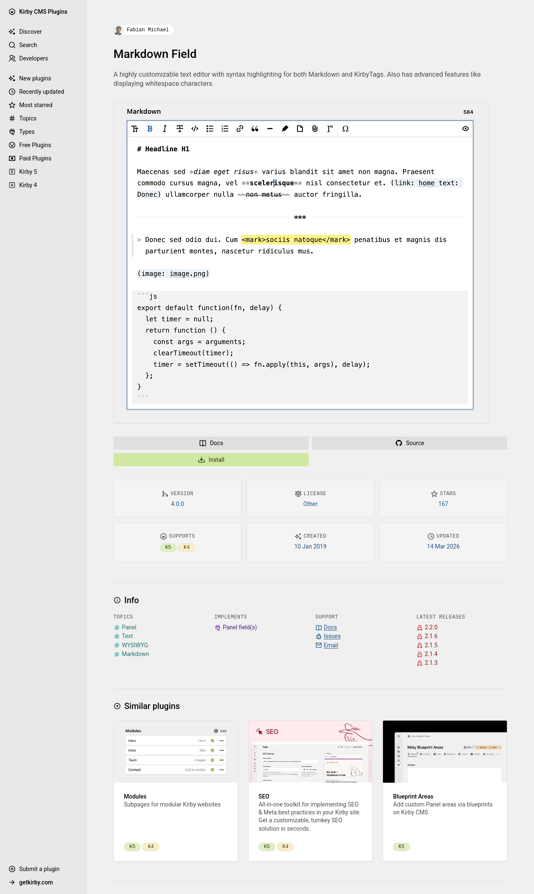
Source (409, 443)
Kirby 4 (22, 185)
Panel (124, 627)
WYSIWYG (130, 645)
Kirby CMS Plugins (38, 11)
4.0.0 (177, 504)
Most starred (30, 105)
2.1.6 (427, 636)
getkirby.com (30, 882)
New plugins (29, 78)
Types (21, 131)
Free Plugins (29, 145)
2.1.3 (427, 662)
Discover (25, 31)
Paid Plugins (29, 158)
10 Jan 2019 (310, 546)
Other (310, 504)
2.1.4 (427, 654)
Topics (22, 118)
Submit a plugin (34, 869)
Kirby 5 (22, 171)
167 (443, 504)
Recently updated (36, 91)
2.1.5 (427, 645)
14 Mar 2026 (443, 546)
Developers (28, 58)
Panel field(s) (235, 627)
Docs (211, 443)
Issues (328, 636)
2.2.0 (427, 627)
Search (22, 45)
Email (326, 645)
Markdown (131, 654)
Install (211, 459)
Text (123, 636)
